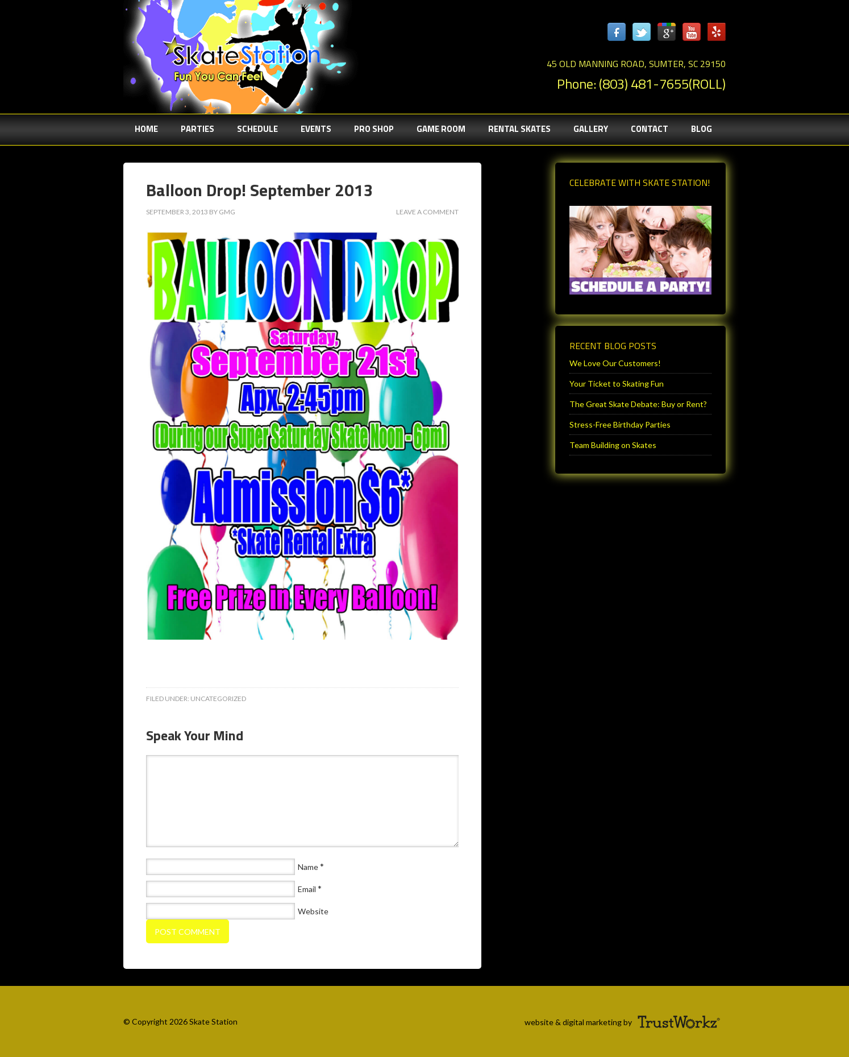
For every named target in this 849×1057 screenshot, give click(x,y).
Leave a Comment (427, 212)
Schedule (257, 128)
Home (146, 128)
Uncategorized (218, 698)
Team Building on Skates (612, 445)
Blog (701, 128)
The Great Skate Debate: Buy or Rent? (638, 404)
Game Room (441, 128)
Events (316, 128)
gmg (227, 212)
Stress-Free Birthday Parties (620, 424)
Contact (649, 128)
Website (313, 911)
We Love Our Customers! (615, 363)
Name (308, 867)
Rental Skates (519, 128)
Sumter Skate (237, 54)
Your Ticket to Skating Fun (616, 383)
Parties (191, 128)
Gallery (590, 128)
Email (307, 889)
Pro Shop (374, 128)
